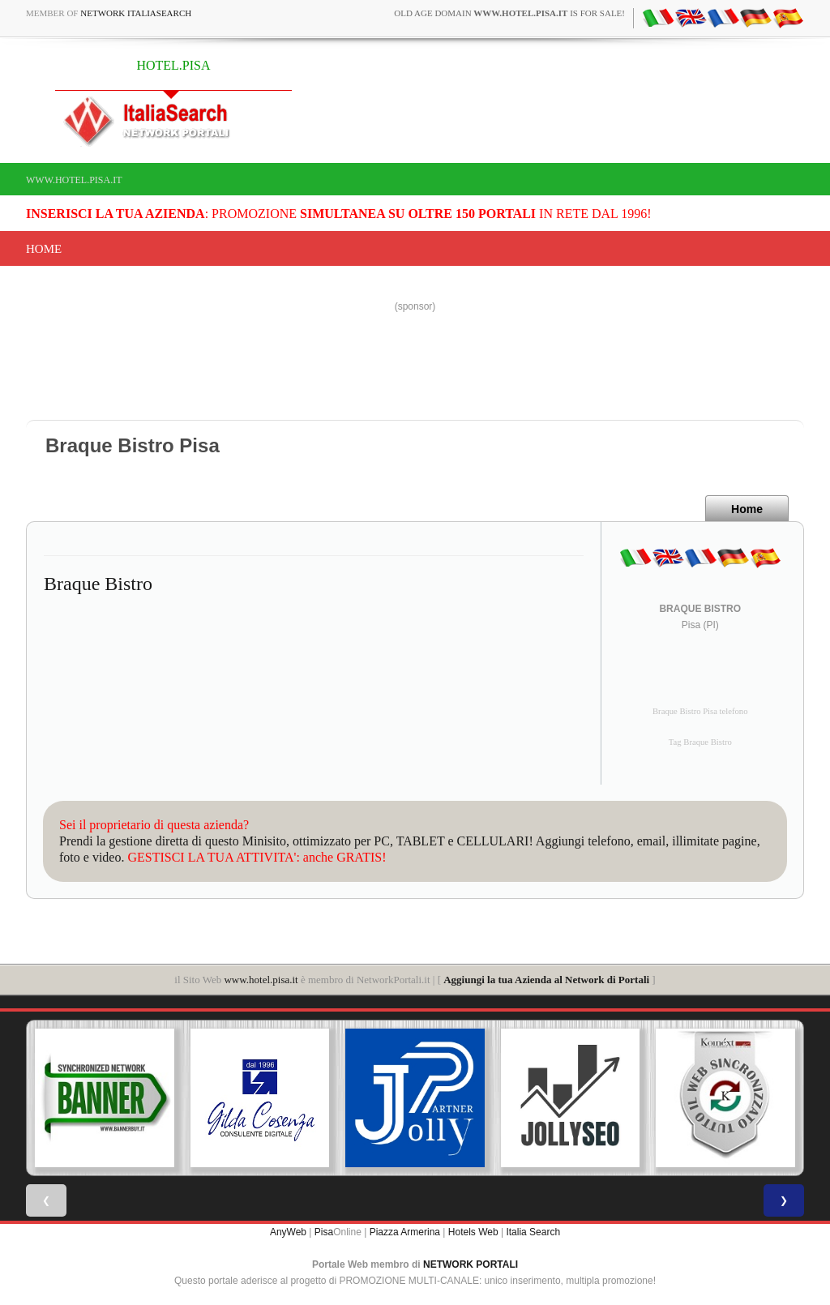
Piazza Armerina (405, 1232)
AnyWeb (288, 1232)
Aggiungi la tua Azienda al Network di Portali (546, 979)
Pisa (323, 1232)
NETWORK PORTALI (470, 1264)
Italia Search (533, 1232)
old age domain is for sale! (509, 13)
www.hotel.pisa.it (74, 180)
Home (44, 248)
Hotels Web (473, 1232)
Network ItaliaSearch (135, 13)
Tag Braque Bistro (700, 742)
